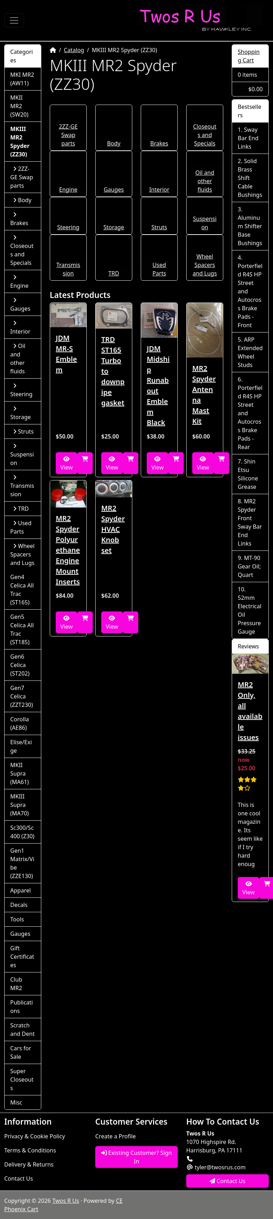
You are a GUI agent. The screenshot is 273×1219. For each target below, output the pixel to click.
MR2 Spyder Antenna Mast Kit (204, 394)
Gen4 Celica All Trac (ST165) (22, 589)
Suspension (22, 455)
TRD (113, 273)
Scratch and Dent (22, 1029)
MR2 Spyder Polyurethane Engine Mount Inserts (68, 550)
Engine (68, 189)
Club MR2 (16, 984)
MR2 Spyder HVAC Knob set (113, 529)
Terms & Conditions (30, 1150)
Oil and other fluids (204, 181)
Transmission (22, 486)
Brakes (159, 143)
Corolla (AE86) (19, 723)
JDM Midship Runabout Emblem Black (158, 385)
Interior (159, 189)
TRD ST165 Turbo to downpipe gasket (113, 371)
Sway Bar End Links (248, 138)
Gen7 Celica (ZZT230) (21, 696)
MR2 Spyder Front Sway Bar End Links (250, 522)
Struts (159, 227)
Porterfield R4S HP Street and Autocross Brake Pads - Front (250, 295)
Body (113, 143)
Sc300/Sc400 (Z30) (22, 832)
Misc (16, 1102)
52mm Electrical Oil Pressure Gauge (249, 614)
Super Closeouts (22, 1079)
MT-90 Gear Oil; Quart (249, 566)
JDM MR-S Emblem (66, 353)
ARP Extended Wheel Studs (250, 352)
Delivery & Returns (29, 1164)
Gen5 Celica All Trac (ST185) (22, 629)
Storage (113, 227)
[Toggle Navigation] (14, 20)
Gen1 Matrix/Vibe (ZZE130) (22, 863)
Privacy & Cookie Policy (34, 1136)
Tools (17, 919)
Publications (21, 1007)
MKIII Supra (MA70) (19, 804)
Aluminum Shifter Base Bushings (250, 230)
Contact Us (18, 1178)
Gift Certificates (22, 956)
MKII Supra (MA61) (19, 773)
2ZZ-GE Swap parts (68, 135)
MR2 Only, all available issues (250, 711)
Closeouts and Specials (205, 135)
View (66, 463)
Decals (19, 905)
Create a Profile (115, 1136)
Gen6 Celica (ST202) (20, 665)
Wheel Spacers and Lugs (205, 265)
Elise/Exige (21, 746)
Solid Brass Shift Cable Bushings (250, 178)
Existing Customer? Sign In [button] (136, 1157)
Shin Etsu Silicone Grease (248, 474)
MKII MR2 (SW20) (19, 106)
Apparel (20, 890)
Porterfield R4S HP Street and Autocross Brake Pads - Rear (250, 417)
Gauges (114, 189)
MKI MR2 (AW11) (22, 79)
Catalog (74, 50)
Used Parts (20, 527)
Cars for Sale (20, 1052)
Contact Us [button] (227, 1181)
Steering (68, 227)
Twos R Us (65, 1201)
